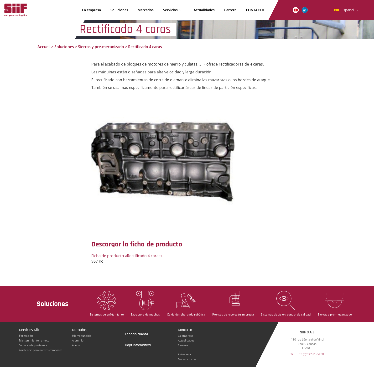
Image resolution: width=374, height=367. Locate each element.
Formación (26, 336)
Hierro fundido (81, 336)
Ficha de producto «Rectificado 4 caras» (126, 255)
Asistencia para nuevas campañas (40, 350)
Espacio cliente (136, 334)
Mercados (146, 10)
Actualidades (204, 10)
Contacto (255, 10)
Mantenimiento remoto (34, 340)
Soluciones (119, 10)
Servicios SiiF (173, 10)
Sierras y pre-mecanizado (101, 46)
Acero (76, 345)
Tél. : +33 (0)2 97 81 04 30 (307, 354)
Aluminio (77, 340)
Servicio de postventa (33, 345)
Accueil (43, 46)
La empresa (91, 10)
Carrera (230, 10)
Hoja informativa (138, 345)
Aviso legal (185, 354)
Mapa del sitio (187, 359)
